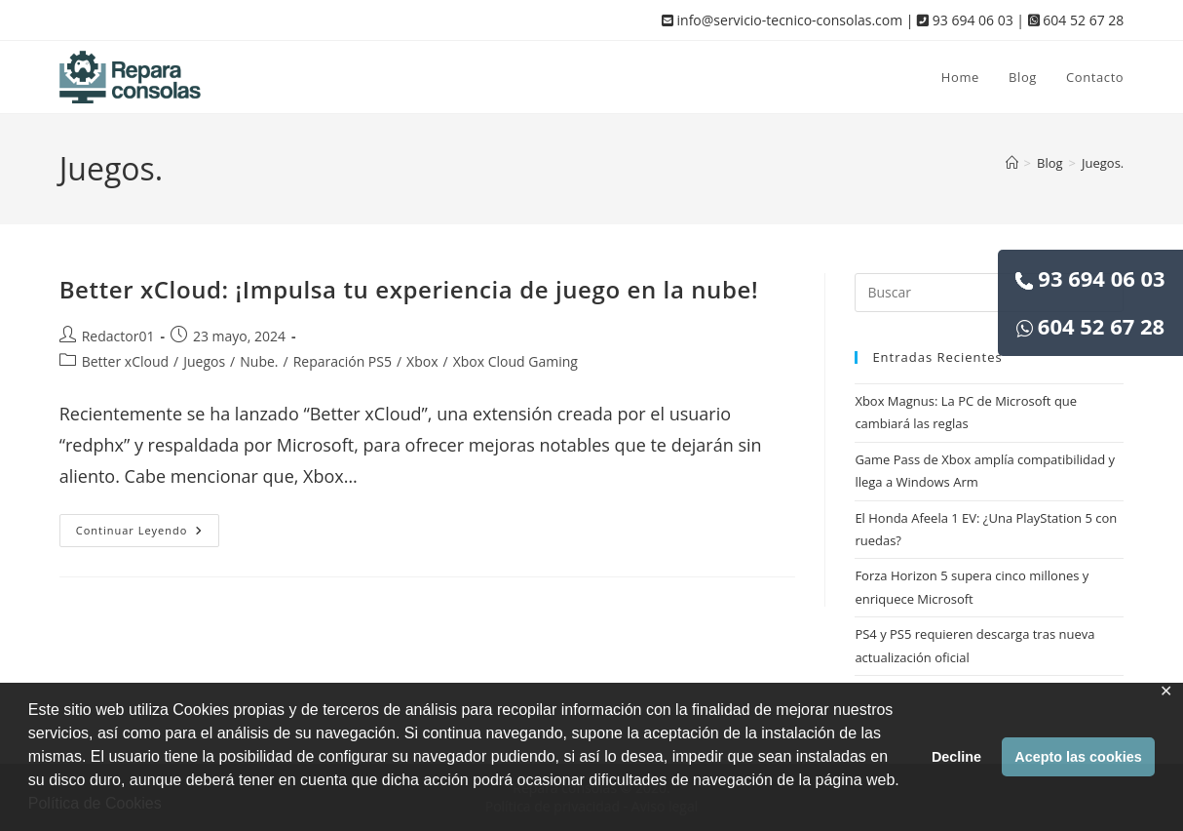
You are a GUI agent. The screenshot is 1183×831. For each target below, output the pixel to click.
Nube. (259, 361)
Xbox (422, 361)
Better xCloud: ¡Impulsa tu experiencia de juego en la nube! (408, 289)
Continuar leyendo (148, 534)
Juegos (204, 361)
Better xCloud (125, 361)
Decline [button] (956, 757)
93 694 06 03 (1089, 278)
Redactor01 (118, 336)
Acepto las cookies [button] (1077, 757)
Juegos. (1103, 163)
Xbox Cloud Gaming (515, 361)
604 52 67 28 (1090, 325)
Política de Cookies (95, 803)
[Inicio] (1012, 163)
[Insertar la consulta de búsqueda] (989, 292)
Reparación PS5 (342, 361)
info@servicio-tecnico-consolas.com (782, 20)
